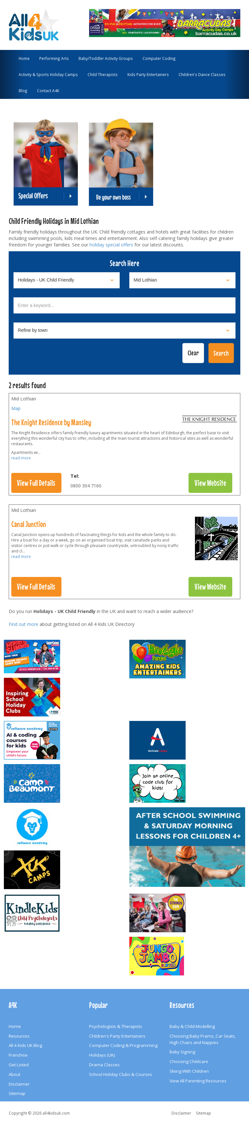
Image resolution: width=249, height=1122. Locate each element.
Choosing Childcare (189, 1061)
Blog (23, 90)
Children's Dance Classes (202, 74)
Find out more (23, 624)
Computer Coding (159, 58)
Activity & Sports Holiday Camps (48, 74)
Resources (19, 1036)
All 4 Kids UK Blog (25, 1045)
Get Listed (19, 1065)
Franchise (18, 1055)
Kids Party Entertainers (148, 74)
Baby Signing (182, 1052)
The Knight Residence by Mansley (51, 422)
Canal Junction (28, 524)
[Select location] (182, 280)
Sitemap (17, 1093)
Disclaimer (19, 1084)
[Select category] (67, 280)
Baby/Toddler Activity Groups (105, 58)
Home (24, 58)
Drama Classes (104, 1065)
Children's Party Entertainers (117, 1036)
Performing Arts (54, 58)
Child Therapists (103, 74)
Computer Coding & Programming (123, 1045)
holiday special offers (111, 245)
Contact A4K (48, 90)
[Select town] (124, 330)
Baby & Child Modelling (192, 1026)
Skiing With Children (189, 1071)
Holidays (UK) (102, 1055)
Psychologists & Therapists (115, 1026)
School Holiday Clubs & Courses (120, 1074)
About (14, 1074)
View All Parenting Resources (198, 1081)
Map (16, 408)
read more (21, 458)
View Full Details (36, 482)
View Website (210, 482)
